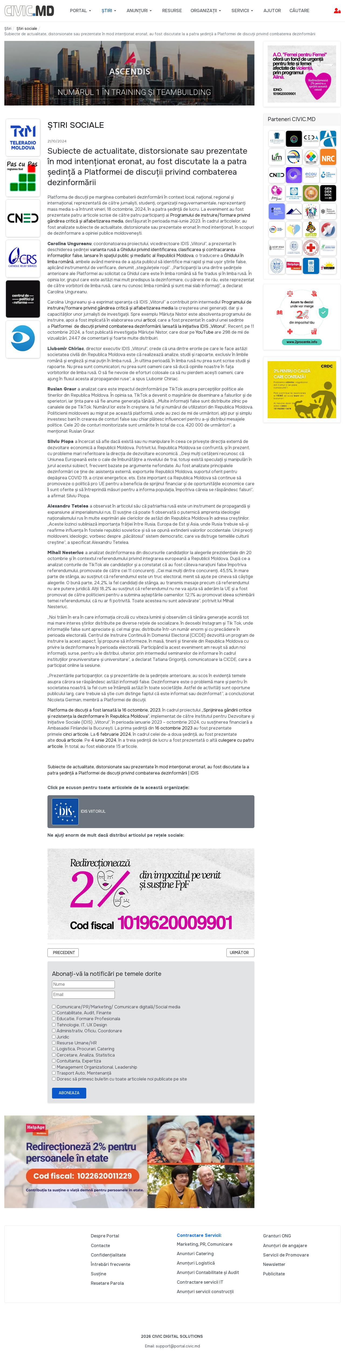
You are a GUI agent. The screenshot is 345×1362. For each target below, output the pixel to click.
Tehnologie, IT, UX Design (82, 1025)
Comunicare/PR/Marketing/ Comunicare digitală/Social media (118, 1007)
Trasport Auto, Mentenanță (84, 1073)
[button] (81, 11)
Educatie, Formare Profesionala (88, 1019)
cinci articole (75, 734)
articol (149, 320)
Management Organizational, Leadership (97, 1067)
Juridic (63, 1037)
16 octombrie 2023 (173, 728)
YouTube (204, 332)
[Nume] (83, 984)
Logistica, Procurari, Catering (85, 1049)
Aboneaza (69, 1092)
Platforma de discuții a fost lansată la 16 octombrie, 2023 (103, 710)
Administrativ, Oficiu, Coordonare (89, 1031)
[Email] (83, 994)
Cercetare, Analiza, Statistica (86, 1055)
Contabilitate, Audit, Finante (84, 1013)
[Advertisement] (21, 466)
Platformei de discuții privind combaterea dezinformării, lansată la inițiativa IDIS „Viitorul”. (139, 326)
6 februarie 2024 (113, 734)
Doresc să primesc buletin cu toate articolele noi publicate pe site (122, 1079)
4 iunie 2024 (103, 740)
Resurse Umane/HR (77, 1043)
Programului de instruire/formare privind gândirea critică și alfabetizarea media (149, 305)
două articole (69, 740)
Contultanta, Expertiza (79, 1061)
